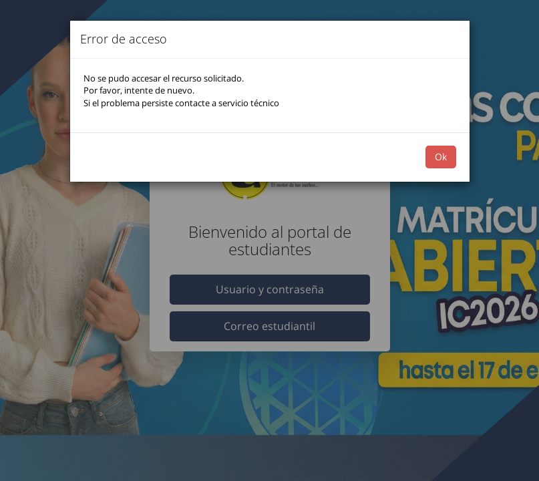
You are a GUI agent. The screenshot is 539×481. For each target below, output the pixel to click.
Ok (441, 156)
